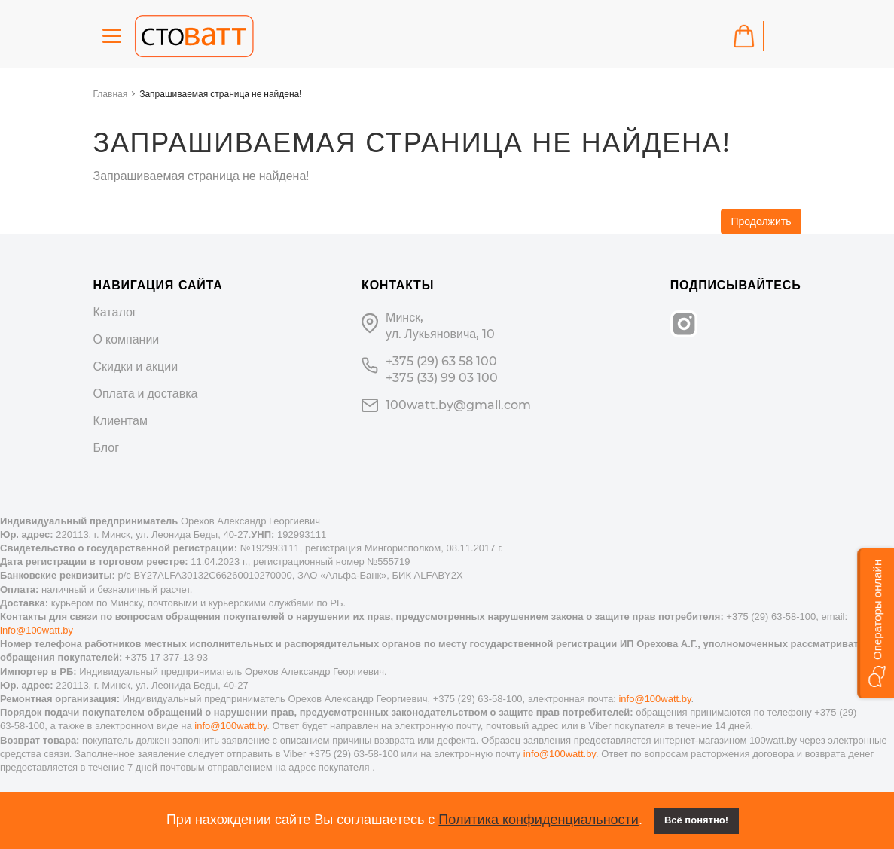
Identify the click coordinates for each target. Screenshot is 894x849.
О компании (126, 339)
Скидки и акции (135, 366)
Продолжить (761, 221)
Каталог (115, 312)
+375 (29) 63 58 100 (441, 361)
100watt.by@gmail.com (458, 405)
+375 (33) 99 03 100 (442, 378)
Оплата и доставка (145, 393)
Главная (110, 93)
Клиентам (120, 421)
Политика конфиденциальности (538, 819)
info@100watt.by (36, 630)
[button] (875, 623)
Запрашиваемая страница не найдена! (220, 93)
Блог (106, 448)
